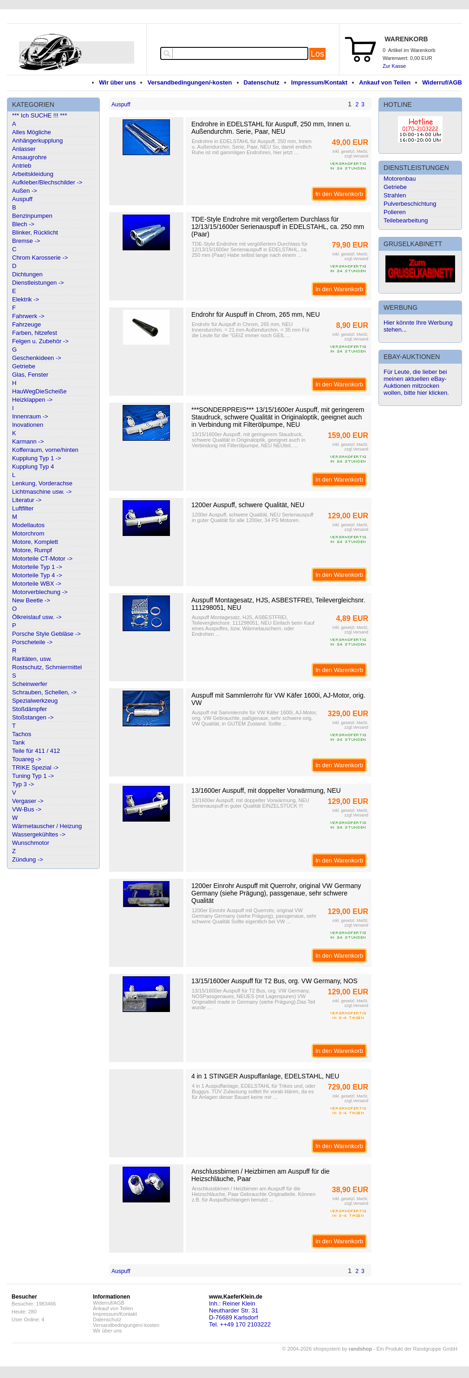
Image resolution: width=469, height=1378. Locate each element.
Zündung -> (27, 859)
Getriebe (23, 366)
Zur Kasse (394, 66)
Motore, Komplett (35, 541)
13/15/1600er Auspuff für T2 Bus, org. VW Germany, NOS (274, 981)
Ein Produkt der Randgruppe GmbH (417, 1349)
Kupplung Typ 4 (33, 466)
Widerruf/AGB (442, 82)
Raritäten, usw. (32, 658)
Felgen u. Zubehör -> (40, 341)
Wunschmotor (30, 842)
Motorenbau (400, 178)
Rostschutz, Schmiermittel (47, 667)
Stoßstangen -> (32, 717)
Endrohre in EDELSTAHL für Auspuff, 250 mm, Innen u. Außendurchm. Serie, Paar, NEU (271, 127)
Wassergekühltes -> (38, 834)
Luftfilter (22, 508)
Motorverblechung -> (40, 591)
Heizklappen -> (32, 399)
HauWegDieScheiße (39, 391)
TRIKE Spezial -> (35, 767)
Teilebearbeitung (406, 220)
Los (317, 54)
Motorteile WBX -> (36, 583)
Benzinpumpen (32, 215)
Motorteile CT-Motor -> (42, 558)
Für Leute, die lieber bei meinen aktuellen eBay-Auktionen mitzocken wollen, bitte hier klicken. (416, 382)
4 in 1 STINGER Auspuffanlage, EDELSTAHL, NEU (265, 1076)
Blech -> (23, 224)
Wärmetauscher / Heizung (47, 826)
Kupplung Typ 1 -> (36, 458)
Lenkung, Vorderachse (42, 483)
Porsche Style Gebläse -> (46, 633)
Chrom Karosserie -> (40, 257)
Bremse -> (26, 240)
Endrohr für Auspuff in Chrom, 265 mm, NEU (255, 314)
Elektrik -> (25, 299)
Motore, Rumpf (32, 550)
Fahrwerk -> (28, 316)
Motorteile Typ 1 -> (37, 566)
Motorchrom (28, 533)
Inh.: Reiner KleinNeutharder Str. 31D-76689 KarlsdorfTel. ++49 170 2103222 (240, 1314)
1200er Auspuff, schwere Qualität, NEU (247, 505)
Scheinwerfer (29, 683)
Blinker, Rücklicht (35, 232)
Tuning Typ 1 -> (33, 775)
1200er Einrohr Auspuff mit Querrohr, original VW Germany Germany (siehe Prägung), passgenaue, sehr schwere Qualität (276, 893)
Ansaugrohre (29, 157)
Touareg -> (26, 759)
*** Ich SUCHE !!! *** (39, 115)
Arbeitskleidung (32, 173)
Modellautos (28, 525)
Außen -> (24, 190)
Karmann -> (28, 441)
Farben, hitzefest (34, 332)
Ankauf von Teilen (384, 82)
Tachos (21, 734)
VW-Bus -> (26, 809)
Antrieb (21, 165)
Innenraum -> (30, 416)
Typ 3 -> (23, 784)
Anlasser (24, 148)
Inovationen (27, 424)
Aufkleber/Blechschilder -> (47, 182)
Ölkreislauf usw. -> (37, 617)
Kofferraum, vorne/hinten (45, 449)
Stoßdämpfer (29, 708)
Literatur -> (26, 499)
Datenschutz (262, 82)
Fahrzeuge (26, 324)
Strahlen (395, 195)
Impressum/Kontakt (319, 82)
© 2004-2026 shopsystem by (327, 1349)
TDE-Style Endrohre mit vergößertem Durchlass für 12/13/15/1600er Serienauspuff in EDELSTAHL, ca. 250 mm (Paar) (277, 227)
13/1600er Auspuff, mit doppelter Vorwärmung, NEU (266, 790)
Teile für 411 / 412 (36, 750)
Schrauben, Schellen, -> (44, 692)
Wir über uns (117, 82)
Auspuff (22, 199)
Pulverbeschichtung (410, 203)
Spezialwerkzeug (35, 700)
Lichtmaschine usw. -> (42, 491)
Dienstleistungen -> (38, 282)
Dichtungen (27, 274)
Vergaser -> (28, 800)
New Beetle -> (31, 600)
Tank (18, 742)
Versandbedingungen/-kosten (189, 82)
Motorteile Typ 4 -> (37, 575)
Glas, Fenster (30, 374)
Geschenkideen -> (36, 357)
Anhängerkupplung (37, 140)
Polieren (395, 212)
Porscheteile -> (32, 642)
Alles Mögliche (31, 132)
